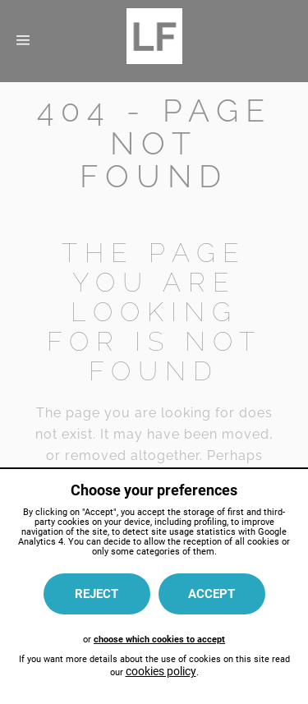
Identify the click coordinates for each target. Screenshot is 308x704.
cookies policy (161, 671)
